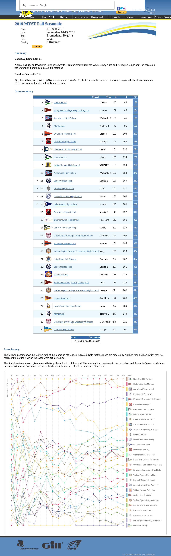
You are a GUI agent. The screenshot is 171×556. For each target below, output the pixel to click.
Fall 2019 (48, 17)
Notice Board (163, 17)
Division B (114, 17)
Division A (97, 17)
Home (31, 17)
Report (64, 17)
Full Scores (81, 17)
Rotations (146, 17)
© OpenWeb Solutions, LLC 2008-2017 (138, 554)
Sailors (130, 17)
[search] (67, 5)
